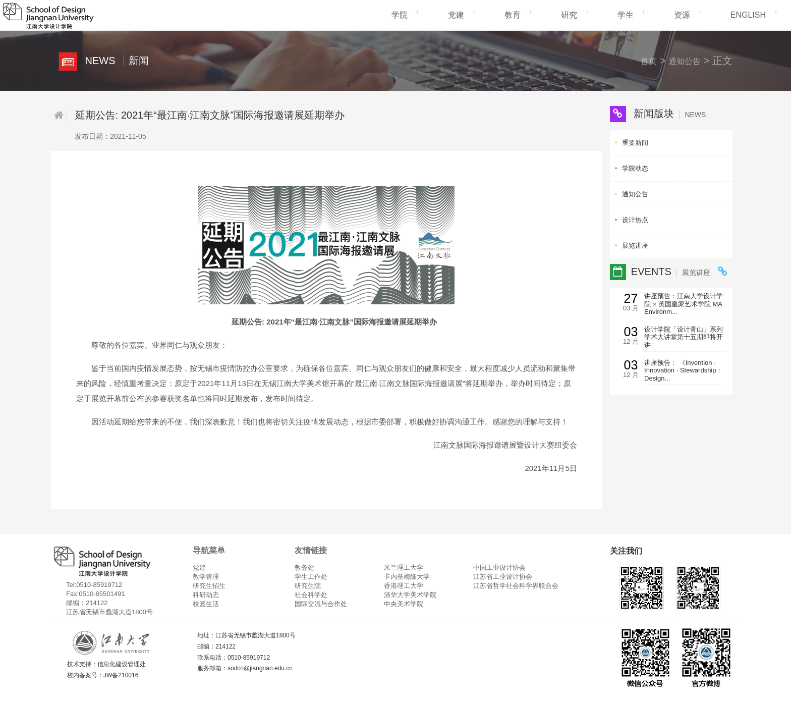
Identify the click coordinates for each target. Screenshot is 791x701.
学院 (399, 15)
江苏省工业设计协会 (502, 576)
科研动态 (206, 595)
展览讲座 (635, 245)
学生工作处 (311, 576)
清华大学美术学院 (410, 595)
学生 (625, 15)
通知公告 (684, 61)
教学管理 (206, 576)
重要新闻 (635, 142)
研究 (569, 15)
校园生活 (206, 604)
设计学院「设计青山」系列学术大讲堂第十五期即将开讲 (683, 337)
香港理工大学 (403, 585)
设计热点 (635, 220)
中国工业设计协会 (499, 567)
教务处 (304, 567)
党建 (456, 15)
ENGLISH (748, 15)
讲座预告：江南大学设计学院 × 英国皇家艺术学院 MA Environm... (683, 303)
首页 (649, 61)
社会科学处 (311, 595)
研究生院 (308, 585)
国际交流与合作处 (321, 604)
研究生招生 (209, 585)
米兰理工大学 (403, 567)
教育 (512, 15)
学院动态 (635, 168)
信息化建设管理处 (121, 664)
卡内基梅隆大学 (407, 576)
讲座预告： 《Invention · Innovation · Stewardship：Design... (683, 370)
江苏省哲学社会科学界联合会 (515, 585)
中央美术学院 (403, 604)
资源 (682, 15)
